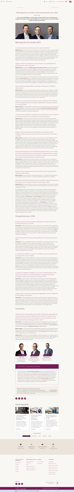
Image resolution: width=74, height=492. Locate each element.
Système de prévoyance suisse (31, 468)
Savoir (27, 464)
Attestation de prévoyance (30, 466)
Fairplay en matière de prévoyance (29, 462)
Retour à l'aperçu (20, 7)
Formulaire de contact (51, 472)
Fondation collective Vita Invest (53, 465)
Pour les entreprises (40, 461)
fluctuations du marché (33, 326)
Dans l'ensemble (17, 462)
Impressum (17, 488)
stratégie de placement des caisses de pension (37, 67)
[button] (2, 1)
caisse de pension (52, 324)
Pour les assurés (39, 463)
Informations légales (23, 488)
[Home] (71, 1)
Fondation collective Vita (52, 463)
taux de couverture (23, 78)
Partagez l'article (55, 7)
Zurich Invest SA (45, 378)
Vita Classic (17, 464)
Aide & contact (66, 488)
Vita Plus (16, 469)
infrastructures (29, 196)
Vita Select (17, 471)
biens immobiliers (37, 196)
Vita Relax (16, 467)
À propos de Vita (50, 461)
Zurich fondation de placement (33, 371)
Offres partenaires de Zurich (30, 469)
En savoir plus (53, 390)
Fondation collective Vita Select (53, 470)
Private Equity (43, 202)
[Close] (58, 490)
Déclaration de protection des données (21, 489)
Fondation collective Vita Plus (52, 468)
